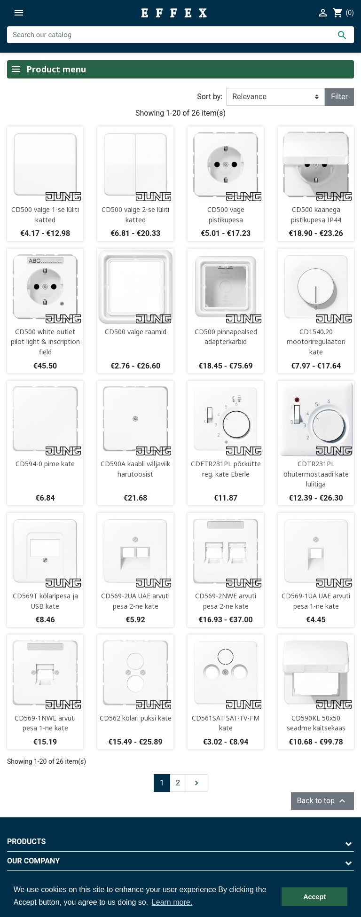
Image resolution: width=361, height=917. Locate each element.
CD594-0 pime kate (45, 463)
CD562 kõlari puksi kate (136, 717)
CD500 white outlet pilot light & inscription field (45, 341)
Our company (33, 860)
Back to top (322, 801)
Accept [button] (314, 897)
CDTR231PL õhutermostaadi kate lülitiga (316, 473)
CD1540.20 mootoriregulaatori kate (316, 341)
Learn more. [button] (172, 902)
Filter (339, 96)
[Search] (180, 34)
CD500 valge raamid (135, 331)
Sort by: (209, 96)
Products (26, 841)
